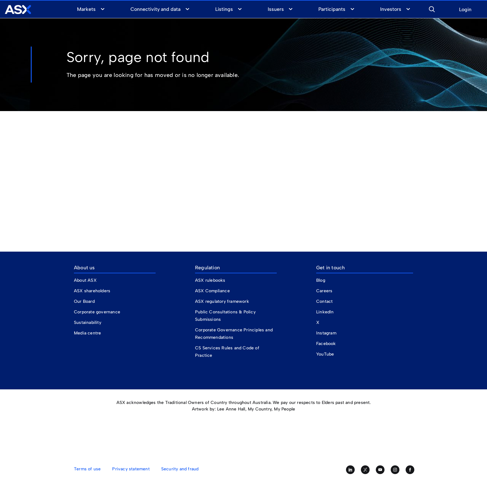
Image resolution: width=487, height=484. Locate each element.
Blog (320, 280)
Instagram (326, 333)
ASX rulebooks (210, 280)
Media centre (87, 333)
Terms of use (87, 469)
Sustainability (87, 322)
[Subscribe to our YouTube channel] (380, 469)
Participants (331, 9)
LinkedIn (325, 312)
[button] (431, 8)
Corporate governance (97, 312)
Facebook (326, 343)
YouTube (325, 354)
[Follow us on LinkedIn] (350, 469)
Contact (324, 301)
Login (465, 9)
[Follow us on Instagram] (395, 469)
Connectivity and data (155, 9)
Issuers (276, 9)
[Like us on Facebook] (410, 469)
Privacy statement (130, 469)
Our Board (84, 301)
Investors (390, 9)
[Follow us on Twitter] (365, 469)
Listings (224, 9)
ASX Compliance (212, 291)
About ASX (85, 280)
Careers (324, 291)
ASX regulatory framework (222, 301)
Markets (86, 9)
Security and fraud (180, 469)
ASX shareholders (93, 291)
